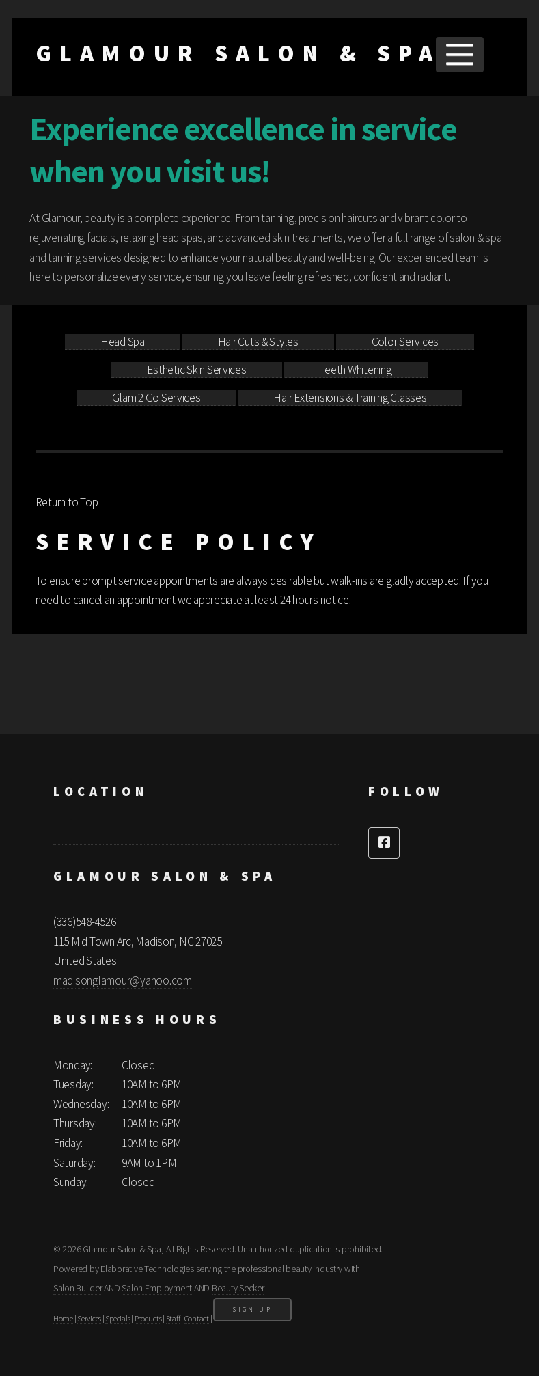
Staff (173, 1318)
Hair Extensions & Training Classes (349, 397)
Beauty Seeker (238, 1288)
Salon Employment (157, 1288)
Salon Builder (77, 1288)
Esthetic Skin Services (196, 369)
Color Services (405, 341)
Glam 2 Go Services (156, 397)
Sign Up (252, 1309)
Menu (459, 54)
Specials (117, 1318)
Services (89, 1318)
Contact (196, 1318)
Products (148, 1318)
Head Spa (122, 341)
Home (63, 1318)
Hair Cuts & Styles (258, 341)
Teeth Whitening (355, 369)
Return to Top (67, 502)
